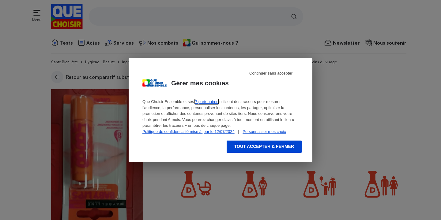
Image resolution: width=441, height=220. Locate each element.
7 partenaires (206, 101)
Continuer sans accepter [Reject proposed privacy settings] (270, 73)
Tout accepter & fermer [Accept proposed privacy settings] (264, 146)
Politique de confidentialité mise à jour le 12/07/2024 (188, 131)
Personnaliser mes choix (264, 131)
